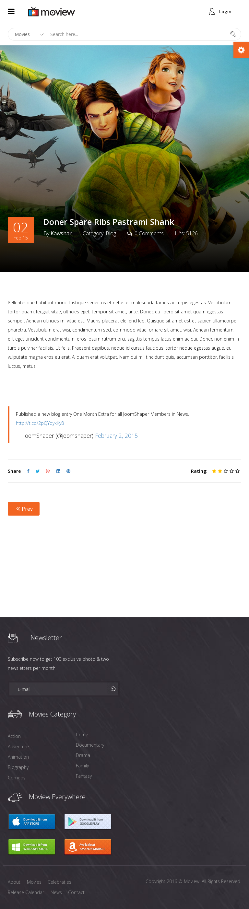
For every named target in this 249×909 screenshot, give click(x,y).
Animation (18, 757)
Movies (34, 882)
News (56, 892)
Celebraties (60, 882)
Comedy (16, 778)
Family (82, 766)
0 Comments (149, 233)
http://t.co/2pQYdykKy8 (40, 423)
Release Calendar (26, 892)
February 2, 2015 (116, 435)
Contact (76, 892)
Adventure (18, 746)
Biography (18, 767)
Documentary (90, 745)
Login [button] (225, 11)
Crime (82, 734)
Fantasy (84, 776)
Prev (24, 508)
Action (14, 736)
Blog (111, 233)
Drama (83, 755)
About (14, 882)
